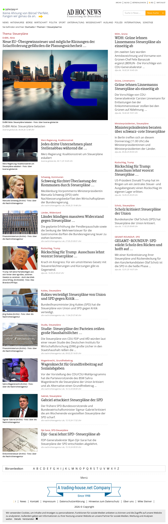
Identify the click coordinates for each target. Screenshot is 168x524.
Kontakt (34, 501)
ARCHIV (118, 3)
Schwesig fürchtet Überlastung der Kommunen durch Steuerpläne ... (69, 183)
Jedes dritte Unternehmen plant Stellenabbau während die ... (66, 146)
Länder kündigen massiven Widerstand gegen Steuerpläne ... (72, 219)
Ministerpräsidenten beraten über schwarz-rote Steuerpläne (140, 130)
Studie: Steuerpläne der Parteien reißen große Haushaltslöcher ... (72, 331)
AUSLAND (108, 22)
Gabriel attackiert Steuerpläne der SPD (72, 400)
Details (17, 518)
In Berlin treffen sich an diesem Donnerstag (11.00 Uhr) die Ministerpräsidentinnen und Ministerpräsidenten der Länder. (135, 143)
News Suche (153, 12)
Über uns (128, 501)
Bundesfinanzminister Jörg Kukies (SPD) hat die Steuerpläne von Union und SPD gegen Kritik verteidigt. (70, 308)
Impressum (49, 501)
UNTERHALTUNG (75, 22)
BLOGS (127, 3)
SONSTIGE (148, 22)
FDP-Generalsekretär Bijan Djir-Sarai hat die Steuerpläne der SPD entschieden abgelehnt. (69, 442)
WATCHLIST (161, 3)
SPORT (62, 22)
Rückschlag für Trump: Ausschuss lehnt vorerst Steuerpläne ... (72, 254)
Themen (41, 26)
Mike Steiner (145, 501)
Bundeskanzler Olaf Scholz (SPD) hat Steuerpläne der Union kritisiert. (138, 221)
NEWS (6, 22)
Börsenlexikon (14, 468)
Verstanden (28, 518)
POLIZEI (119, 22)
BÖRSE (29, 22)
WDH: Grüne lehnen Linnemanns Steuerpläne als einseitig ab (138, 42)
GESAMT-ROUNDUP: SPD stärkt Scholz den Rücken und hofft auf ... (138, 245)
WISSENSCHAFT (94, 22)
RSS (151, 3)
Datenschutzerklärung (72, 501)
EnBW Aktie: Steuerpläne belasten (24, 126)
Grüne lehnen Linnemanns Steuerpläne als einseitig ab (137, 87)
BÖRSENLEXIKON (139, 3)
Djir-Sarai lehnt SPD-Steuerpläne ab (70, 434)
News (23, 501)
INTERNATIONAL (132, 22)
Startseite (30, 26)
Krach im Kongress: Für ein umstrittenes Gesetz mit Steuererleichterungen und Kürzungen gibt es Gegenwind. (73, 266)
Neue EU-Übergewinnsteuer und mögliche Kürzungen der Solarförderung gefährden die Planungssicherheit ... (49, 44)
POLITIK (53, 22)
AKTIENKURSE (17, 22)
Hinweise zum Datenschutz (104, 501)
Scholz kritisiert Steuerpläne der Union (138, 211)
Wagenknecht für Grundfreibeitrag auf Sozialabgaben (72, 366)
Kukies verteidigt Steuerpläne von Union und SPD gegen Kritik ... (73, 297)
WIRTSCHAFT (40, 22)
